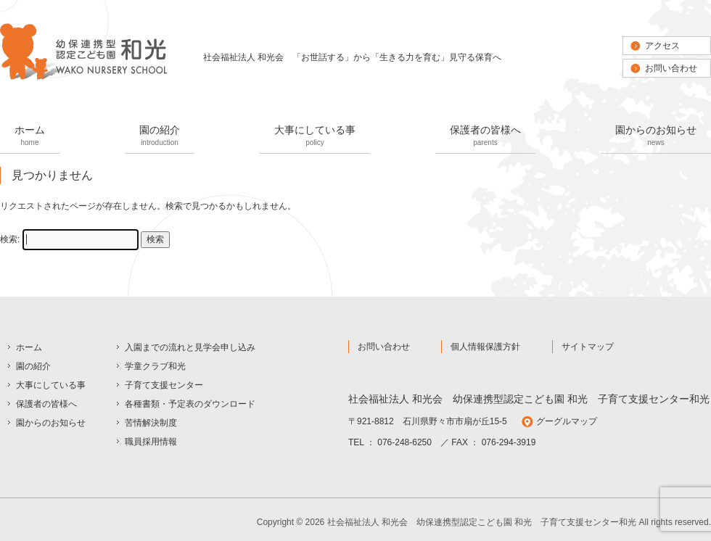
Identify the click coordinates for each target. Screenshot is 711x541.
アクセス (662, 46)
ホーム (30, 136)
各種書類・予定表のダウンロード (190, 404)
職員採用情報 (151, 442)
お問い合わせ (671, 68)
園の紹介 (159, 136)
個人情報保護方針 (485, 347)
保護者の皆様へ (485, 136)
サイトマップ (588, 347)
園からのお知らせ (655, 136)
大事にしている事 (315, 136)
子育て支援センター (164, 385)
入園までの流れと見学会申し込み (190, 347)
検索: (10, 239)
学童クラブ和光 (155, 366)
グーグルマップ (566, 421)
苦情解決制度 (151, 423)
